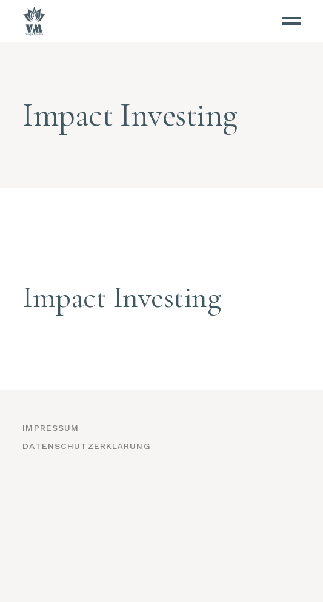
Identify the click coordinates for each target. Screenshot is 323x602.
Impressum (50, 428)
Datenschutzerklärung (86, 446)
